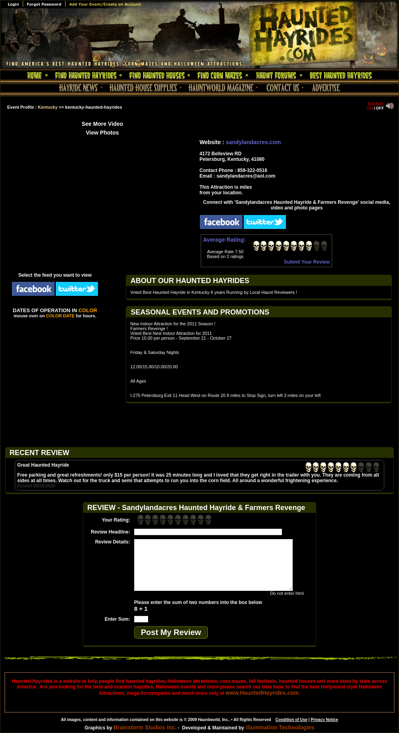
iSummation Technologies (279, 727)
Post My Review (171, 632)
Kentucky (48, 107)
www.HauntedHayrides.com (262, 693)
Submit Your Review (307, 262)
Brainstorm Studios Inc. (144, 727)
